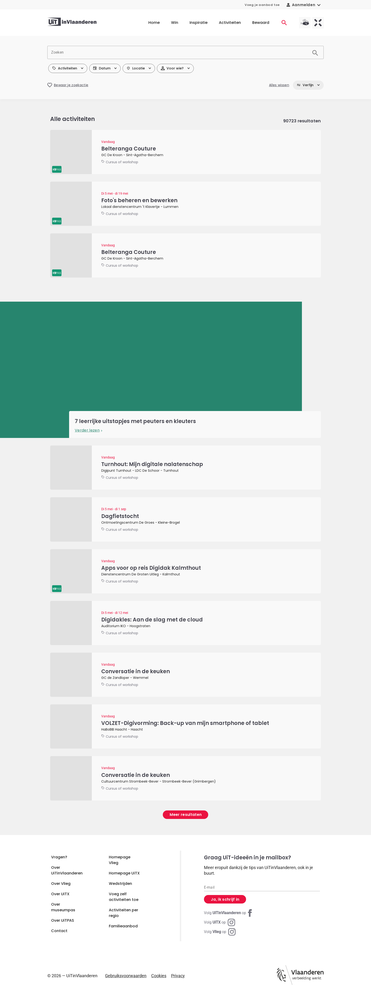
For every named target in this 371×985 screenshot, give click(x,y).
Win (174, 22)
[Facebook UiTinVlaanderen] (229, 913)
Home (154, 22)
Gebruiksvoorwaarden (125, 975)
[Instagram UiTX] (219, 922)
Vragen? (59, 857)
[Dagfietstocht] (185, 519)
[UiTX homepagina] (318, 22)
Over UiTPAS (62, 920)
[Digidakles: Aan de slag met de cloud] (185, 623)
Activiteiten (230, 22)
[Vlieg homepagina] (304, 22)
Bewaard (260, 22)
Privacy (178, 975)
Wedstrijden (120, 883)
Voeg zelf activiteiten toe (123, 896)
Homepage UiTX (124, 873)
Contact (59, 931)
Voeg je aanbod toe (262, 5)
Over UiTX (60, 894)
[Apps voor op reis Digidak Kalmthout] (185, 571)
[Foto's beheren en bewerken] (185, 204)
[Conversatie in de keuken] (185, 675)
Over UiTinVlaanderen (67, 870)
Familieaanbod (123, 926)
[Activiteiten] (284, 22)
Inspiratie (199, 22)
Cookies (158, 975)
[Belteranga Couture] (185, 152)
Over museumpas (63, 907)
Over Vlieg (61, 883)
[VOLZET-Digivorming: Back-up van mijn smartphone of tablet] (185, 726)
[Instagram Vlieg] (220, 932)
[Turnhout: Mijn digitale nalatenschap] (185, 467)
